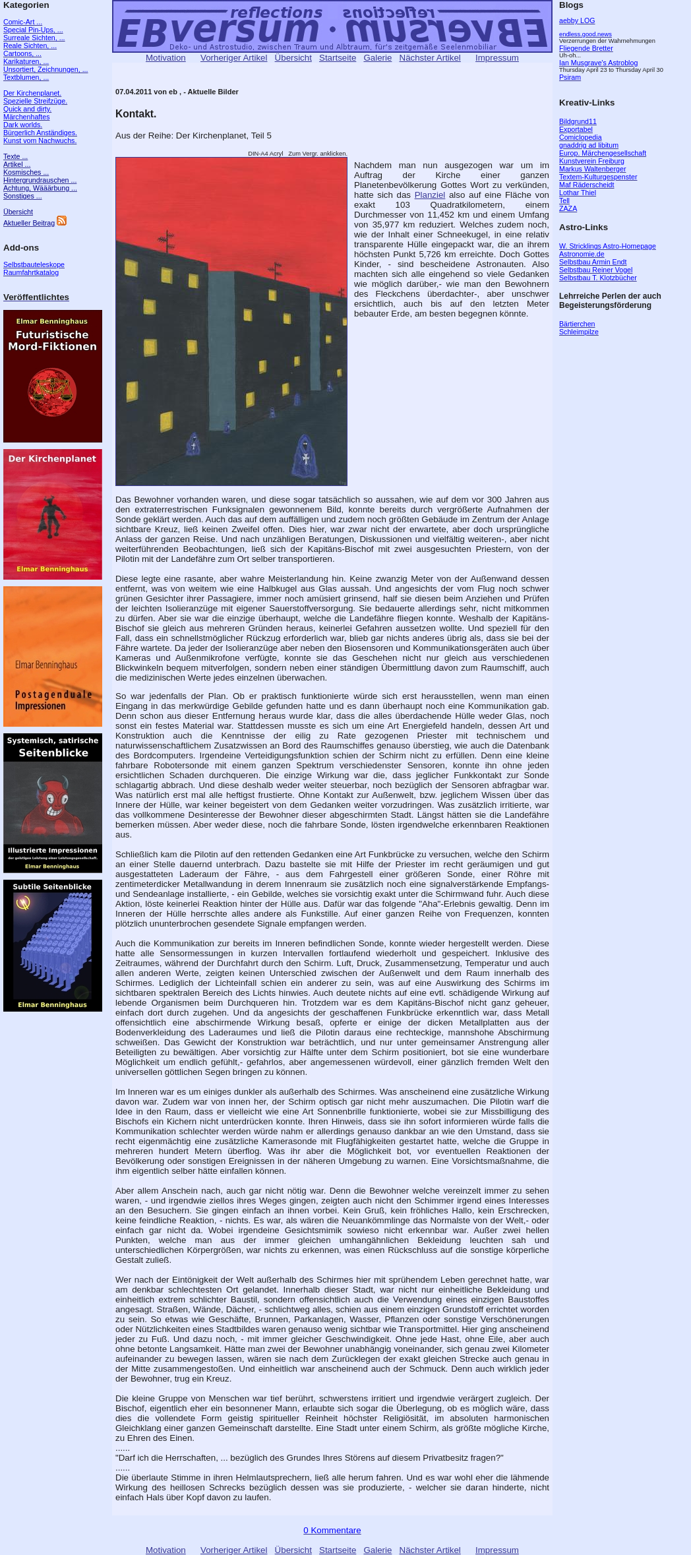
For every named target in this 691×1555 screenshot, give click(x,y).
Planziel (430, 195)
